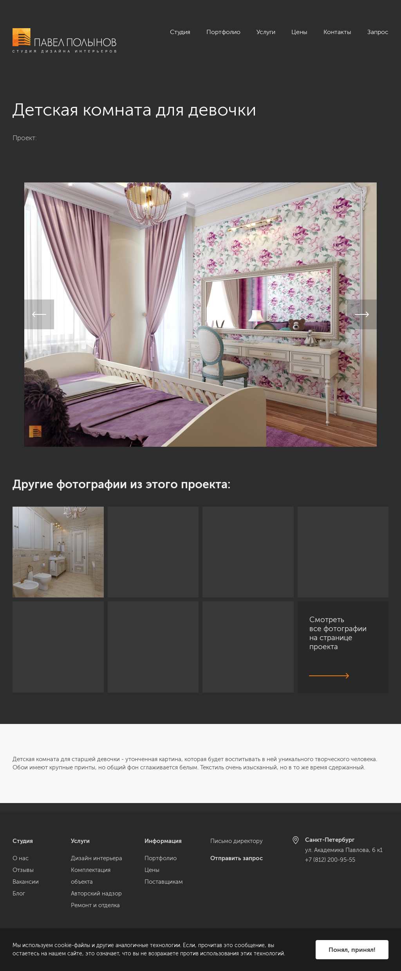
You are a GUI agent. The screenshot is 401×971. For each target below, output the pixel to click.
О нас (21, 858)
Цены (299, 32)
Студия (180, 32)
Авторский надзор (96, 893)
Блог (19, 893)
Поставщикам (164, 881)
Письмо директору (236, 841)
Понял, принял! (352, 949)
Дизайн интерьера (96, 858)
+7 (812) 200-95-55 (330, 859)
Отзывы (23, 870)
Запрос (377, 32)
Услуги (265, 32)
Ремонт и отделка (95, 905)
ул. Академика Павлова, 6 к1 (344, 850)
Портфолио (223, 32)
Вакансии (26, 881)
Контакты (337, 32)
